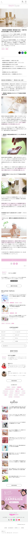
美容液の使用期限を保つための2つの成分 (10, 64)
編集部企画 (12, 302)
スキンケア (7, 47)
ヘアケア (3, 338)
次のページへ (14, 260)
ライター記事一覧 (14, 280)
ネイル (16, 338)
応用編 (13, 323)
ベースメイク (17, 331)
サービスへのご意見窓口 (11, 517)
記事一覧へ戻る (14, 286)
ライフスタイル (16, 396)
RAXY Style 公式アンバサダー (9, 389)
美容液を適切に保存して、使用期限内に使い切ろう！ (12, 74)
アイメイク (3, 335)
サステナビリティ (15, 532)
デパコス (10, 394)
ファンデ (16, 394)
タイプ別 (10, 396)
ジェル (21, 302)
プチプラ (16, 302)
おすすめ (7, 302)
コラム (2, 341)
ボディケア (17, 335)
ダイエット (21, 394)
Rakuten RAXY (6, 2)
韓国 (22, 389)
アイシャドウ (6, 391)
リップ (23, 391)
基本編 (18, 389)
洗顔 (16, 313)
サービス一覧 (4, 532)
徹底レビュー (18, 391)
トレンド (11, 391)
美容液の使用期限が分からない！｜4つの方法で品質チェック (14, 66)
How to (3, 48)
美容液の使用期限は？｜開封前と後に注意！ (10, 60)
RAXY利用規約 (5, 517)
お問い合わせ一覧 (9, 532)
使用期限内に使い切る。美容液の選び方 (9, 72)
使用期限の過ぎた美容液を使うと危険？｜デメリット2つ (13, 62)
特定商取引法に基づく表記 (20, 517)
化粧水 (6, 394)
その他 (16, 341)
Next (25, 265)
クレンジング (8, 323)
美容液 (7, 48)
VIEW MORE (14, 380)
